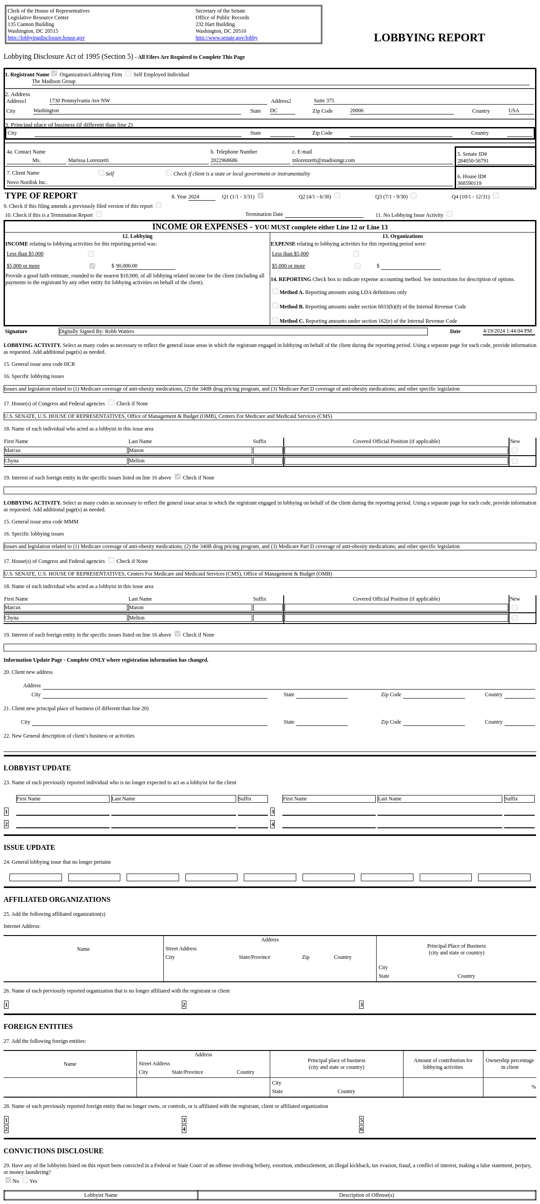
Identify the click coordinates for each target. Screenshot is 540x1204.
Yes (29, 1181)
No (13, 1181)
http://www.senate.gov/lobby (227, 38)
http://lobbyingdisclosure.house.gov (46, 38)
